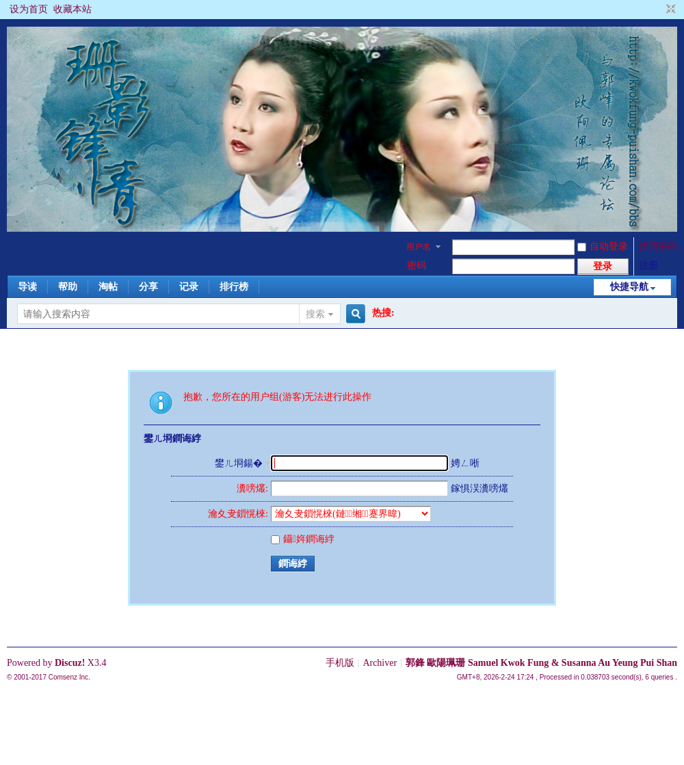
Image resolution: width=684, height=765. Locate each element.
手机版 (340, 663)
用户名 (418, 247)
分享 (148, 287)
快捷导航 (629, 287)
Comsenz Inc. (69, 677)
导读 (27, 287)
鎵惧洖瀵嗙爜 (479, 488)
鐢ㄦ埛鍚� (239, 463)
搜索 (315, 314)
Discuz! (70, 663)
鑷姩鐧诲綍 (302, 539)
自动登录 (602, 246)
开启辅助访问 (658, 9)
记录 (188, 287)
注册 (648, 265)
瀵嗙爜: (252, 488)
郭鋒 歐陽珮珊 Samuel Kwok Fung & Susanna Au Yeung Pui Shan (541, 663)
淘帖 (108, 287)
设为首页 (29, 9)
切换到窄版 (669, 9)
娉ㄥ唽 (465, 463)
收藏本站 (72, 9)
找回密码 (658, 246)
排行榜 (234, 287)
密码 (416, 265)
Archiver (380, 663)
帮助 (67, 287)
